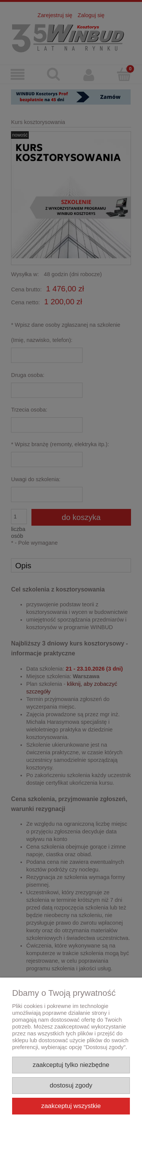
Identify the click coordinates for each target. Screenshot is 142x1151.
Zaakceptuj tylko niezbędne (71, 1064)
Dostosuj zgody (71, 1085)
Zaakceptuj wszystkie (71, 1106)
